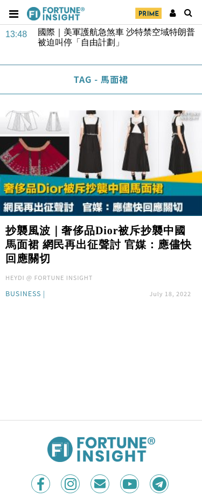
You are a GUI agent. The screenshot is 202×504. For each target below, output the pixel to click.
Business (23, 294)
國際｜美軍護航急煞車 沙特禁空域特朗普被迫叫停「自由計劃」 (116, 37)
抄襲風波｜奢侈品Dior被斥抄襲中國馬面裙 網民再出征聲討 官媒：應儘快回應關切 (98, 244)
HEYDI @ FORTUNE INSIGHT (49, 277)
